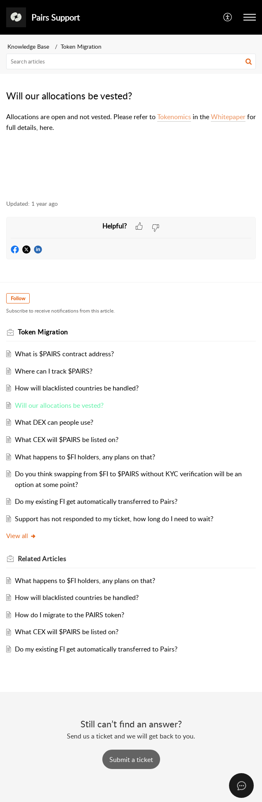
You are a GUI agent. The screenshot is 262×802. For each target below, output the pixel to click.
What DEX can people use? (54, 422)
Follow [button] (18, 298)
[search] (131, 61)
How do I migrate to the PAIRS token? (69, 614)
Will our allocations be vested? (59, 405)
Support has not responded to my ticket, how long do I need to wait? (114, 518)
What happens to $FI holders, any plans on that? (85, 456)
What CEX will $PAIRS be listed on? (66, 439)
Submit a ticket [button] (131, 759)
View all (21, 536)
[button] (228, 17)
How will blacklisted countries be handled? (77, 388)
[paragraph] (131, 122)
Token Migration (81, 46)
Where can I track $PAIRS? (53, 371)
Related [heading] (42, 558)
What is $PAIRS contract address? (64, 353)
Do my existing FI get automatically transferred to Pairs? (96, 501)
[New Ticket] (131, 759)
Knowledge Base (28, 46)
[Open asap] (241, 785)
